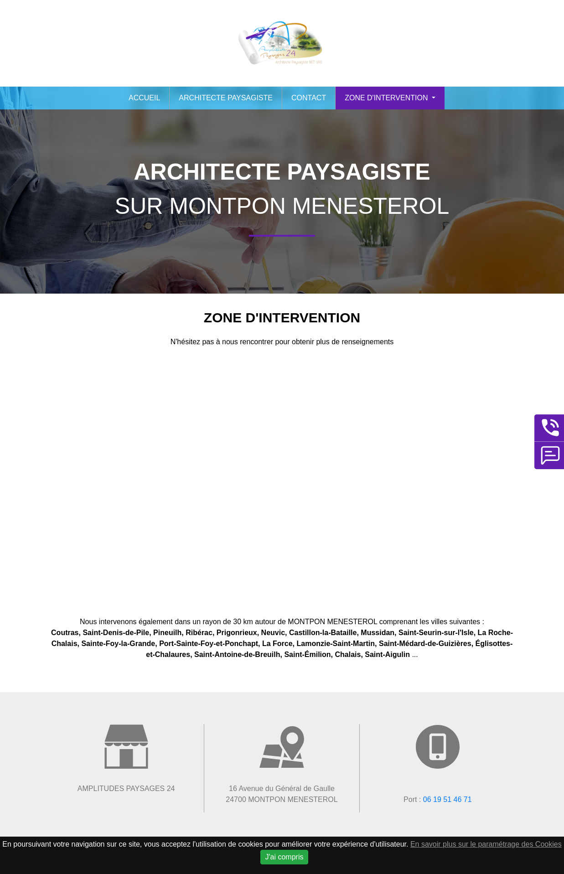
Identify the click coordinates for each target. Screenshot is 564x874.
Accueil (144, 98)
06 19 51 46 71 (447, 799)
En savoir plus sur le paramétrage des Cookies (486, 844)
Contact (308, 98)
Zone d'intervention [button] (387, 98)
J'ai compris (284, 857)
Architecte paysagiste (226, 98)
